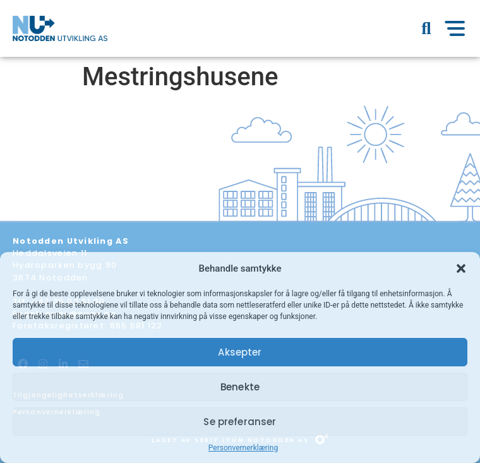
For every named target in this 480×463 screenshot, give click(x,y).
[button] (461, 268)
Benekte (240, 387)
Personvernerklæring (243, 447)
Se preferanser (239, 421)
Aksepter (239, 352)
